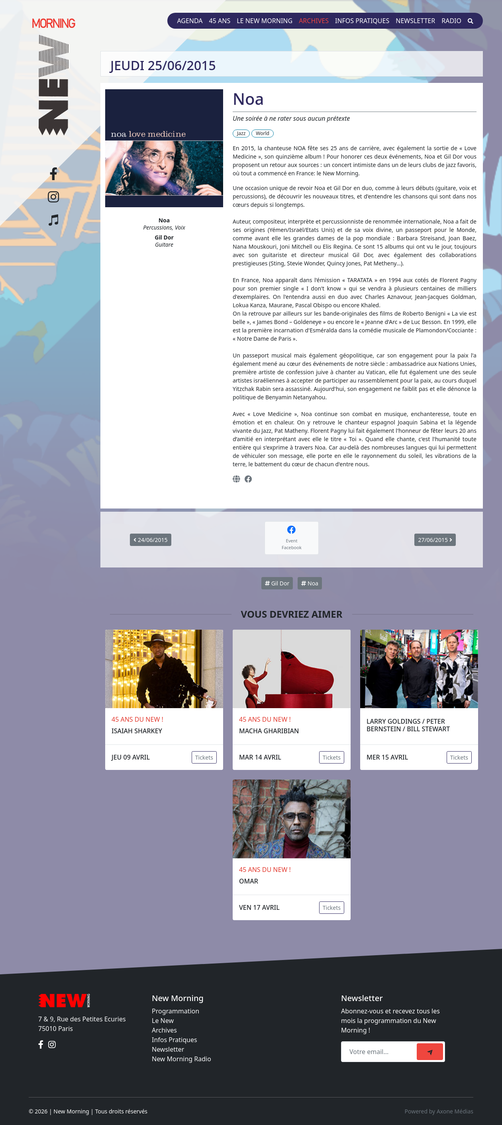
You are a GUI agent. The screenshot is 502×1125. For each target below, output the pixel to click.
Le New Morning (264, 20)
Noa (309, 583)
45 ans (220, 20)
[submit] (430, 1051)
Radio (451, 20)
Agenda (189, 20)
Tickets (204, 757)
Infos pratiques (362, 20)
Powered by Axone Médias (439, 1111)
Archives (314, 20)
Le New (163, 1020)
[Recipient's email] (380, 1051)
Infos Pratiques (174, 1039)
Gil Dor (277, 583)
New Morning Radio (181, 1058)
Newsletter (415, 20)
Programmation (175, 1011)
